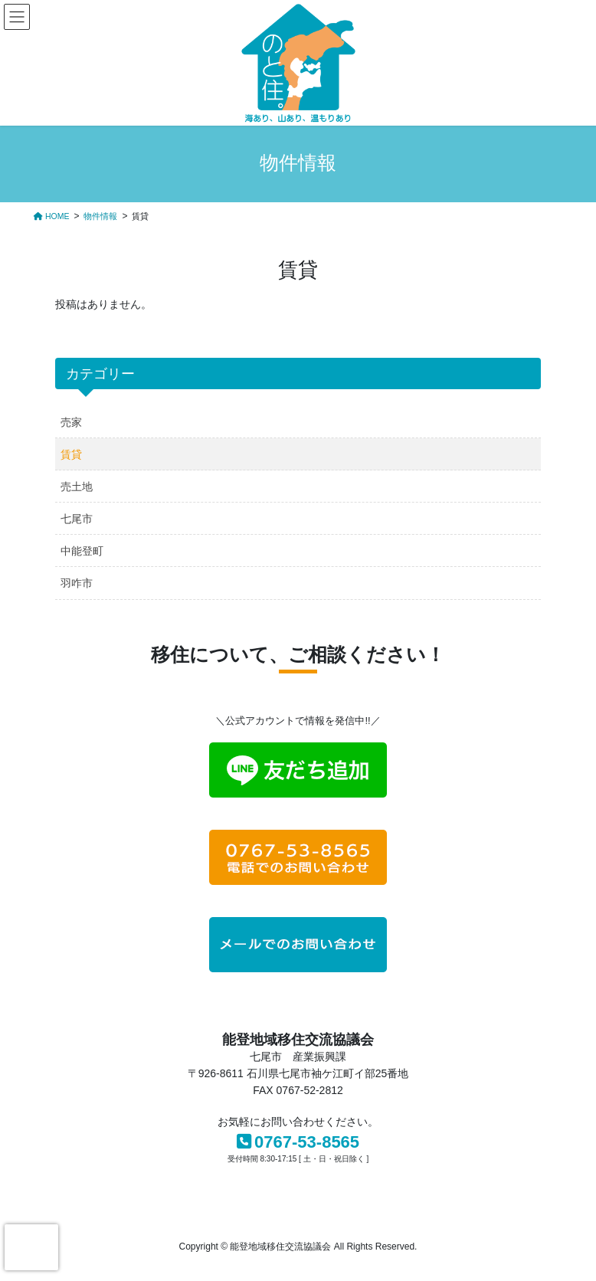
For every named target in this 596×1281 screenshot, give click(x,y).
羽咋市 (77, 583)
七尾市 (77, 519)
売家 (71, 422)
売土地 (77, 486)
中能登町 (82, 551)
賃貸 (71, 454)
